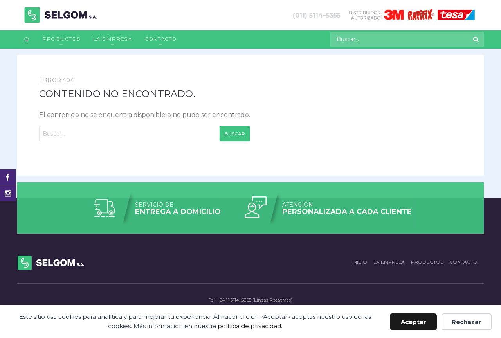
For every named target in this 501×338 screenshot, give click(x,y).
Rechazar (466, 321)
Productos (61, 38)
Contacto (160, 38)
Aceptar (413, 321)
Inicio (359, 262)
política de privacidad (249, 326)
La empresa (112, 38)
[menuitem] (26, 39)
